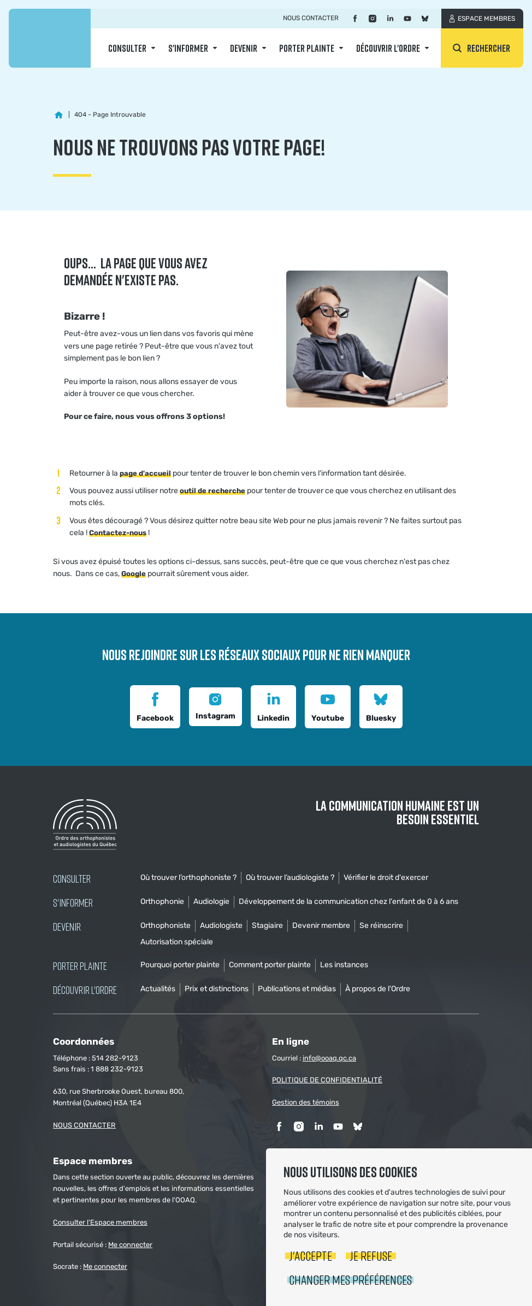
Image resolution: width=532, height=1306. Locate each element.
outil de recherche (212, 491)
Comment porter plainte (270, 964)
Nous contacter (311, 18)
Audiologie (211, 901)
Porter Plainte (306, 48)
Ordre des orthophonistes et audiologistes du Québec (50, 38)
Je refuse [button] (371, 1255)
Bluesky (381, 705)
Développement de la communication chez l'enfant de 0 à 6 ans (348, 901)
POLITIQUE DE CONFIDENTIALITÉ (327, 1080)
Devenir (243, 48)
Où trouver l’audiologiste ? (290, 877)
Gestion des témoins (305, 1102)
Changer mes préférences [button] (350, 1279)
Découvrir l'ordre (388, 48)
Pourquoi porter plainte (180, 964)
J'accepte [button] (310, 1255)
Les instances (344, 964)
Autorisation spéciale (176, 941)
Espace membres (486, 18)
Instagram (215, 706)
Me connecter (130, 1245)
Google (133, 574)
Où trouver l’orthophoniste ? (188, 877)
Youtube (327, 705)
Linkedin (273, 705)
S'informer (188, 48)
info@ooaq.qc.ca (329, 1058)
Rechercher (488, 48)
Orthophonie (162, 901)
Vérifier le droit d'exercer (386, 877)
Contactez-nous (117, 533)
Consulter (127, 48)
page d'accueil (145, 473)
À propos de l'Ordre (377, 988)
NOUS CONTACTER (84, 1125)
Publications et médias (297, 988)
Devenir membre (321, 925)
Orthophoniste (165, 925)
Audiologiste (221, 925)
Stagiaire (267, 925)
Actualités (157, 988)
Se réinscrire (381, 925)
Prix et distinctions (217, 988)
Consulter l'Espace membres (100, 1222)
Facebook (155, 705)
